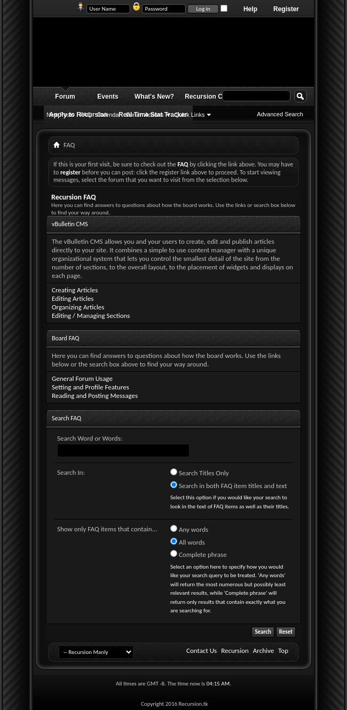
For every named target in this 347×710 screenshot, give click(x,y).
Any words (189, 529)
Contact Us (201, 651)
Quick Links (190, 114)
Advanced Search (280, 114)
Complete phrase (198, 554)
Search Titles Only (199, 472)
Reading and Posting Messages (95, 396)
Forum (65, 96)
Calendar (109, 114)
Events (107, 96)
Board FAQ (65, 338)
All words (187, 542)
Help (250, 9)
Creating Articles (75, 290)
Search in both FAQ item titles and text (228, 485)
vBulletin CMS (70, 224)
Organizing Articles (78, 307)
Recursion (235, 651)
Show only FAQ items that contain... (107, 529)
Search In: (71, 472)
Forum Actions (144, 114)
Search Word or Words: (89, 438)
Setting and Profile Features (90, 387)
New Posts (60, 114)
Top (283, 651)
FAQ (86, 114)
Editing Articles (72, 298)
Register (286, 9)
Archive (263, 651)
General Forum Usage (82, 378)
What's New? (154, 96)
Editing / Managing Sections (91, 316)
